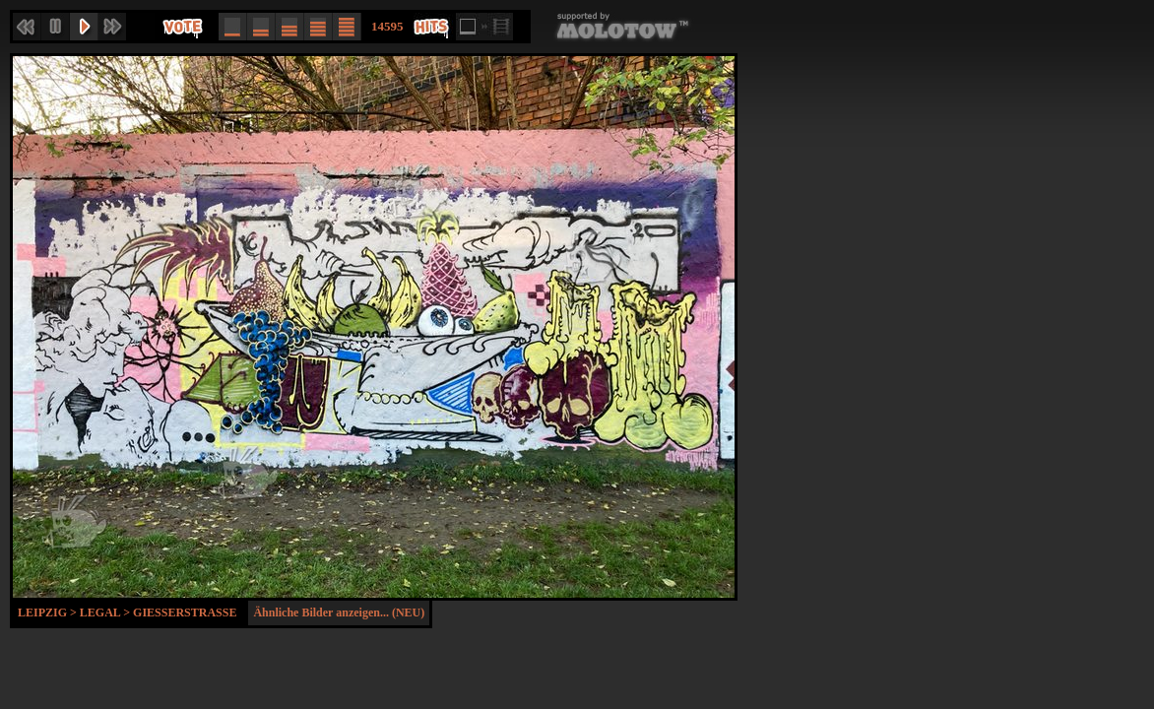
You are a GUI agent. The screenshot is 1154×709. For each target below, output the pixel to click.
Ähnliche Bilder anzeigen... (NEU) (338, 612)
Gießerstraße (184, 612)
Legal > (106, 612)
